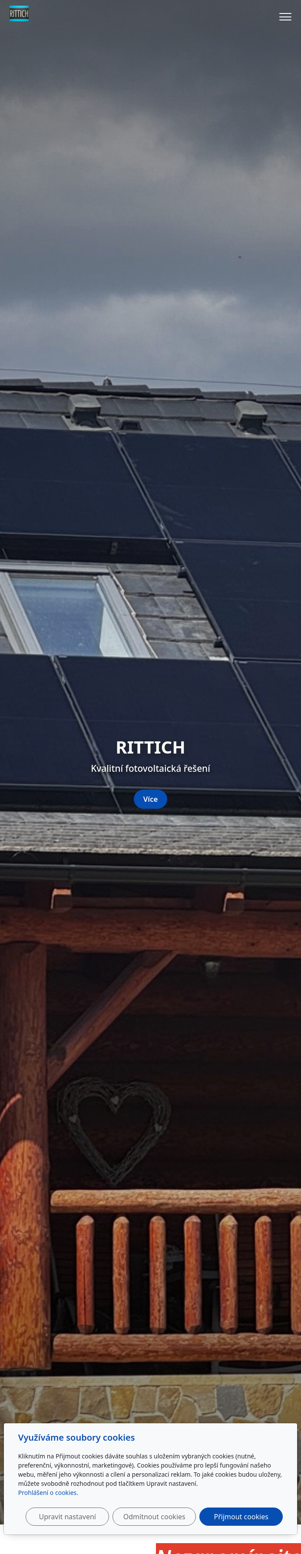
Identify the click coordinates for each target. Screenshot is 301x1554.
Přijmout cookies (241, 1516)
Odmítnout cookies (154, 1516)
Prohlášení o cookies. (48, 1492)
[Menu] (285, 16)
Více (150, 799)
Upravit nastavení (67, 1516)
